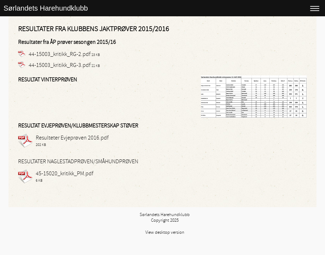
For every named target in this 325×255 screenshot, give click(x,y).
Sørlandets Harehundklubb (46, 8)
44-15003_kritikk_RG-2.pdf (59, 54)
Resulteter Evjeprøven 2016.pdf (72, 137)
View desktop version (164, 232)
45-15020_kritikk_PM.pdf (64, 173)
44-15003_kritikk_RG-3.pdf (59, 65)
